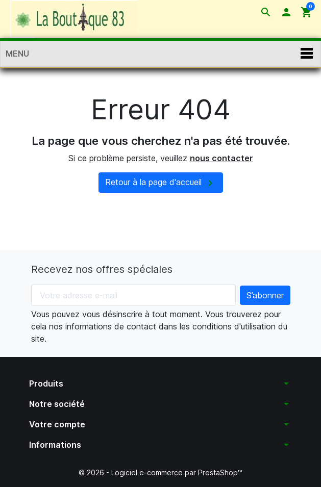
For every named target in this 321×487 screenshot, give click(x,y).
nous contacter (221, 158)
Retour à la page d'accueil (160, 183)
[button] (266, 12)
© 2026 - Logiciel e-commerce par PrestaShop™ (160, 472)
